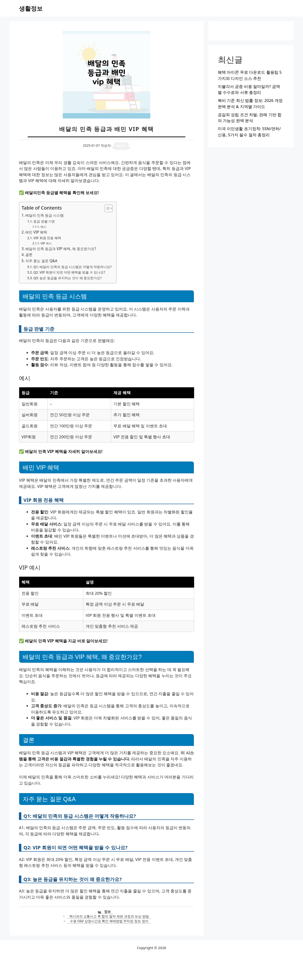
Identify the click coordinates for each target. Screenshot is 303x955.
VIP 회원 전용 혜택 (47, 238)
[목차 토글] (106, 208)
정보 (107, 911)
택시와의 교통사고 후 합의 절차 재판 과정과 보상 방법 (109, 916)
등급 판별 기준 (44, 221)
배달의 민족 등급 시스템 (44, 215)
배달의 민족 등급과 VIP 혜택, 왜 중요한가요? (60, 248)
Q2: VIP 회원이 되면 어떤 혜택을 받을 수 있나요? (69, 272)
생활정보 (31, 8)
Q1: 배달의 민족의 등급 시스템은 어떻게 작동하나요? (72, 267)
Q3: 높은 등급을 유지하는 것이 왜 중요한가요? (67, 278)
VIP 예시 (46, 243)
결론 (28, 254)
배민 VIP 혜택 (36, 232)
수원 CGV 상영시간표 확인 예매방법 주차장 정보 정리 (109, 921)
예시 (43, 227)
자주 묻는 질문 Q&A (41, 260)
